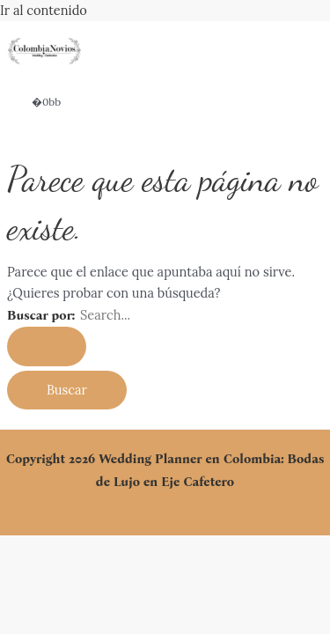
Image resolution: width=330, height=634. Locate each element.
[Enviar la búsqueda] (46, 346)
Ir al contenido (43, 10)
